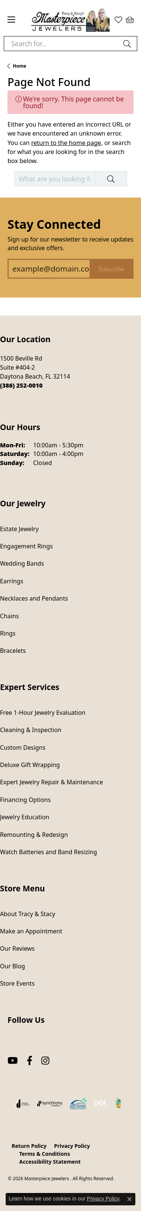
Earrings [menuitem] (11, 581)
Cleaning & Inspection (30, 730)
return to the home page (66, 143)
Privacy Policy (72, 1145)
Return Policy (29, 1145)
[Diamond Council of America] (100, 1103)
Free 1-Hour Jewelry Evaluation (42, 712)
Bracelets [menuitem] (13, 650)
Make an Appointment (31, 931)
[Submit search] (128, 43)
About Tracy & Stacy (27, 914)
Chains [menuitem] (9, 616)
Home (19, 66)
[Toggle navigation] (11, 19)
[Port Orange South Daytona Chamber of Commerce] (78, 1103)
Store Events (17, 983)
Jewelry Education (24, 817)
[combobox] (62, 43)
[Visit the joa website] (23, 1103)
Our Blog (12, 966)
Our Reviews (17, 948)
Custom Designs (22, 747)
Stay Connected (54, 224)
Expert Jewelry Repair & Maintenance (51, 782)
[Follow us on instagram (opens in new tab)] (45, 1060)
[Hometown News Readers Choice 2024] (118, 1103)
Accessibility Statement (50, 1161)
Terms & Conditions (44, 1153)
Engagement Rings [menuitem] (26, 546)
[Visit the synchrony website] (49, 1103)
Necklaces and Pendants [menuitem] (34, 598)
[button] (129, 19)
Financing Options (25, 800)
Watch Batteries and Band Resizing (48, 852)
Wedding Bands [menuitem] (22, 563)
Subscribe (111, 269)
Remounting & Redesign (34, 834)
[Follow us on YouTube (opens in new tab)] (13, 1060)
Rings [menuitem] (7, 633)
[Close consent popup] (129, 1199)
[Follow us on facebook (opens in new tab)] (29, 1060)
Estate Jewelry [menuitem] (19, 529)
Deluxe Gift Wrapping (30, 765)
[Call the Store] (21, 385)
